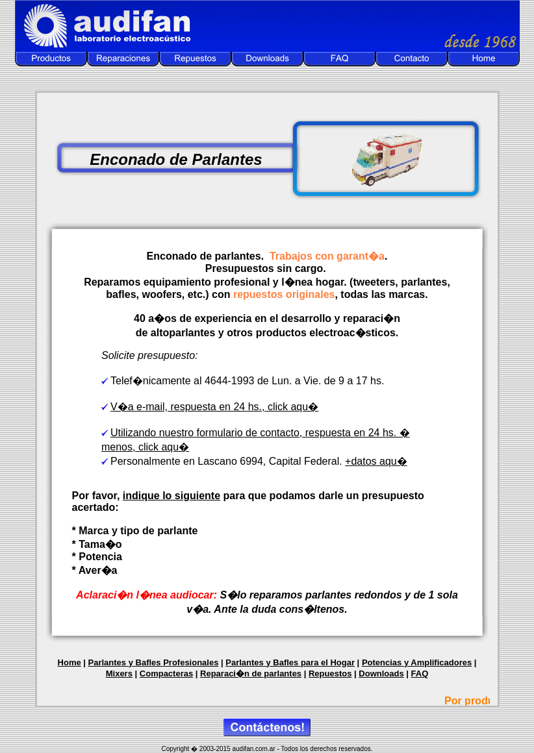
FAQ (420, 673)
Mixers (119, 673)
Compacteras (166, 673)
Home (69, 662)
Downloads (381, 673)
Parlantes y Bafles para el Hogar (290, 662)
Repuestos (330, 673)
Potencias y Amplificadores (417, 662)
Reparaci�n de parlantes (250, 673)
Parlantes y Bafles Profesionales (153, 662)
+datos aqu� (376, 461)
